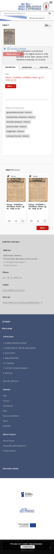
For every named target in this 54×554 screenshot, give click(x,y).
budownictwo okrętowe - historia (21, 117)
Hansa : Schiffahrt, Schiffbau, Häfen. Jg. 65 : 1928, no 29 (38, 206)
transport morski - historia (18, 136)
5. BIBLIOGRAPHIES (11, 358)
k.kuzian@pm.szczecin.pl (14, 290)
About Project (8, 441)
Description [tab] (10, 67)
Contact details (9, 451)
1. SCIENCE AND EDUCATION (14, 343)
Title (5, 396)
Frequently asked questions (14, 446)
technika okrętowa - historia (18, 122)
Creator (6, 401)
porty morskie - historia (16, 126)
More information (35, 544)
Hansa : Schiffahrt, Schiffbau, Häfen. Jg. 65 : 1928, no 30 (16, 206)
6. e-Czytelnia (8, 363)
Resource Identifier (11, 416)
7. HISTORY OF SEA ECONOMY (15, 368)
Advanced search (36, 18)
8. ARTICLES (7, 373)
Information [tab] (27, 67)
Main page (7, 328)
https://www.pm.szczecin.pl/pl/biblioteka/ (21, 302)
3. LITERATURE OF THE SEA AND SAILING (19, 348)
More (42, 228)
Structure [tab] (44, 67)
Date (5, 411)
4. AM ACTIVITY (9, 353)
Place (5, 421)
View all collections (11, 381)
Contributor (8, 406)
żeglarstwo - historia (15, 131)
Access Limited (14, 48)
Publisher (7, 426)
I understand (27, 547)
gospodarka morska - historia (19, 112)
